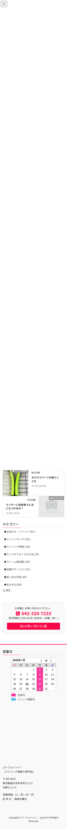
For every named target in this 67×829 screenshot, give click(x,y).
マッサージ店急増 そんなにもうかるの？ (20, 506)
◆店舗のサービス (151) (17, 569)
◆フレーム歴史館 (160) (17, 561)
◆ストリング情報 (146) (17, 546)
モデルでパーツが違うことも (45, 479)
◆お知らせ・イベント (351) (19, 531)
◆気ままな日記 (12, 584)
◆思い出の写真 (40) (15, 577)
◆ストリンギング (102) (17, 539)
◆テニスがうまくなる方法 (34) (21, 554)
